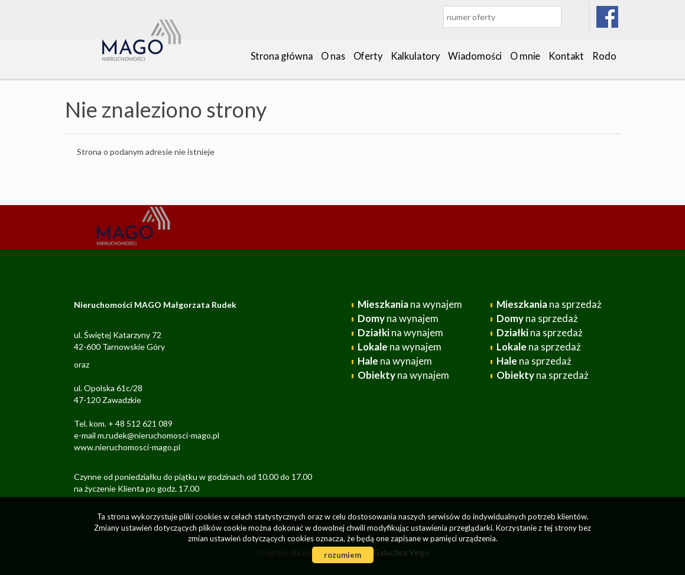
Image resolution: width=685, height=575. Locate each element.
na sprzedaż (549, 304)
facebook (607, 17)
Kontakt (566, 55)
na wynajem (410, 304)
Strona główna (282, 55)
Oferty (367, 55)
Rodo (604, 55)
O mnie (525, 55)
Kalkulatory (415, 55)
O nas (333, 55)
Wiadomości (475, 55)
